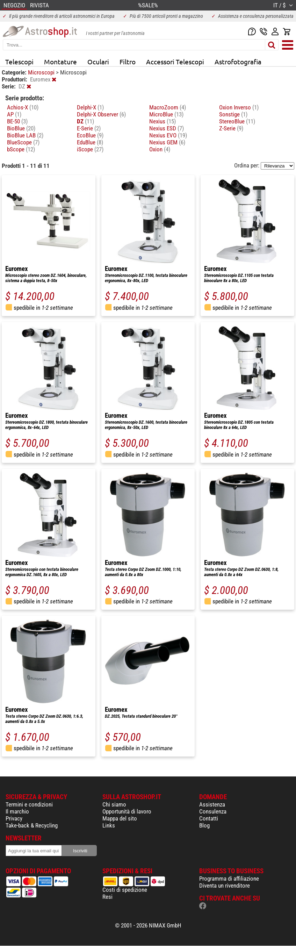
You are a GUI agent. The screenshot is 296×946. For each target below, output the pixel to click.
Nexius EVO (168, 135)
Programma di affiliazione (229, 878)
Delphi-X (90, 107)
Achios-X (22, 107)
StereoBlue (237, 121)
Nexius (162, 121)
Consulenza (212, 811)
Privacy (14, 818)
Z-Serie (231, 128)
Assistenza (212, 804)
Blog (204, 825)
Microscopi (42, 72)
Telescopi (19, 61)
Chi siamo (114, 804)
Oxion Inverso (239, 107)
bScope (21, 149)
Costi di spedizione (124, 889)
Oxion (159, 149)
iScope (90, 149)
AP (14, 114)
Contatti (208, 818)
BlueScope (23, 142)
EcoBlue (90, 135)
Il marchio (17, 811)
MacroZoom (167, 107)
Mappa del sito (119, 818)
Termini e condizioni (29, 804)
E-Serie (89, 128)
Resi (107, 896)
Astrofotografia (238, 61)
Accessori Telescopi (175, 61)
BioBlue (21, 128)
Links (108, 825)
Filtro (128, 61)
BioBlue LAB (25, 135)
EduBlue (90, 142)
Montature (60, 61)
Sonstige (233, 114)
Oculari (98, 61)
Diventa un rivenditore (224, 885)
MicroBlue (166, 114)
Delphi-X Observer (101, 114)
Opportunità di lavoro (126, 811)
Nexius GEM (167, 142)
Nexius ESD (166, 128)
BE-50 (17, 121)
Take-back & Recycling (32, 825)
